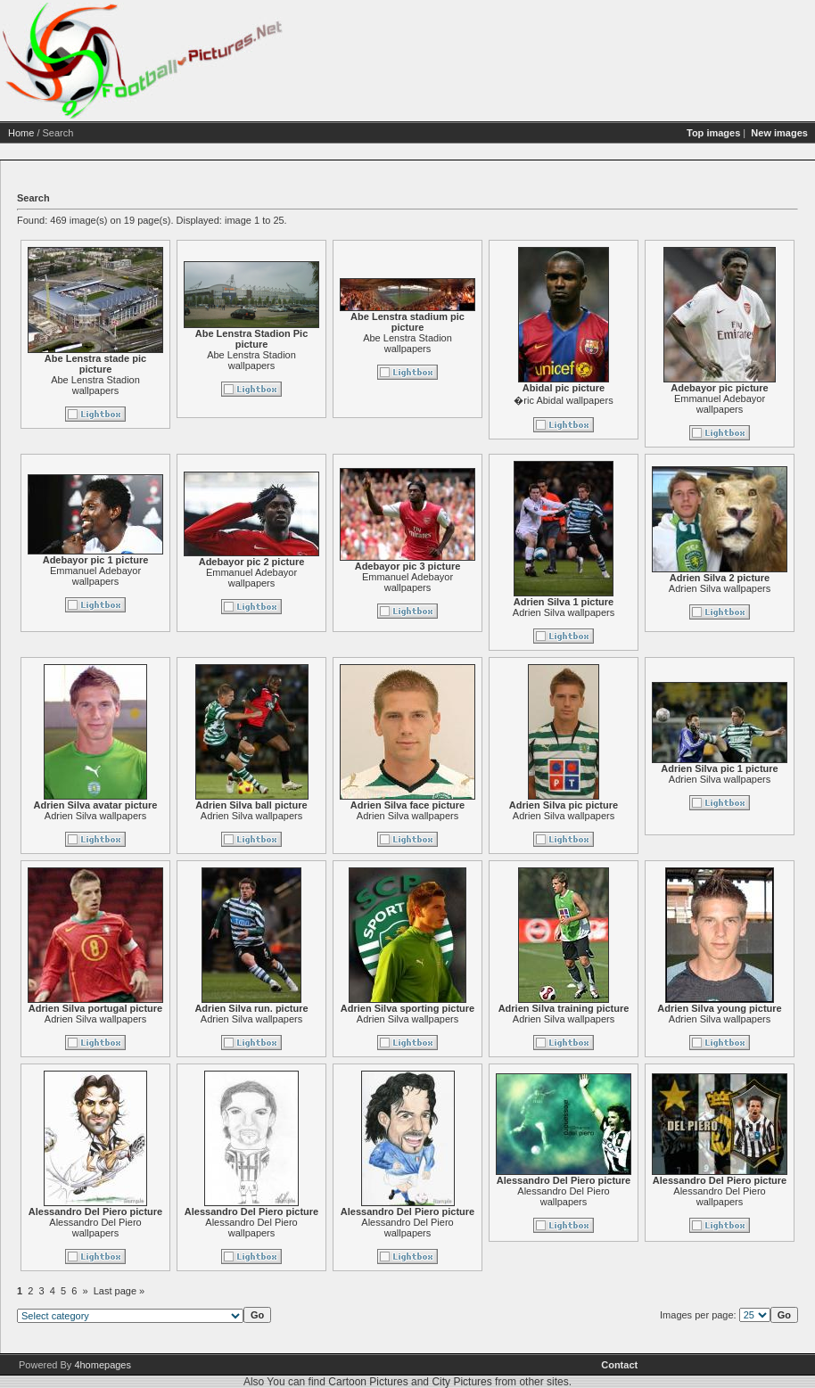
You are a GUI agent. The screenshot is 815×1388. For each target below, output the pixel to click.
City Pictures (461, 1382)
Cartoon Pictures (368, 1382)
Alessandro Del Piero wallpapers (95, 1227)
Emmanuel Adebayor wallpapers (719, 404)
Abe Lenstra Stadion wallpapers (95, 385)
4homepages (102, 1364)
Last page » (119, 1290)
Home (21, 132)
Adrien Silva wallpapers (563, 612)
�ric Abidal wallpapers (563, 400)
